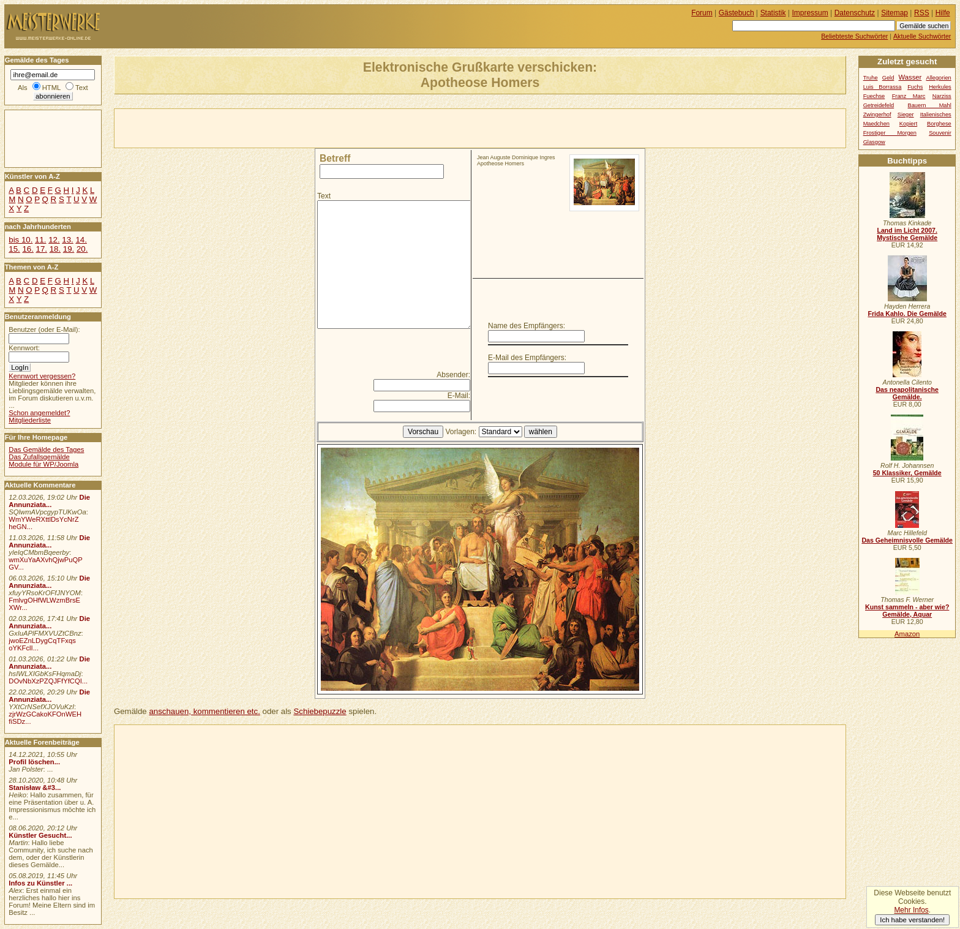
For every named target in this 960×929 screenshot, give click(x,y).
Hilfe (943, 13)
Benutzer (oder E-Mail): (44, 329)
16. (27, 249)
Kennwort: (24, 348)
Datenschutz (854, 13)
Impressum (810, 13)
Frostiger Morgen (890, 133)
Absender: (453, 374)
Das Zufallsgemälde (39, 457)
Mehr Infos (911, 910)
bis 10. (20, 239)
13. (67, 239)
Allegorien (938, 78)
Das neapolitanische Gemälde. (907, 393)
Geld (888, 78)
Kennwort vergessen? (42, 376)
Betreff (335, 158)
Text (324, 196)
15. (14, 249)
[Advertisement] (257, 127)
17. (41, 249)
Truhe (870, 78)
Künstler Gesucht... (40, 835)
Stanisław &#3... (35, 787)
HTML (51, 87)
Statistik (773, 13)
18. (55, 249)
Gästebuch (736, 13)
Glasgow (874, 142)
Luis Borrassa (882, 87)
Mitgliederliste (30, 420)
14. (80, 239)
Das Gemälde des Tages (46, 449)
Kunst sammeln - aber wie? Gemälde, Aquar (907, 610)
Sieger (906, 114)
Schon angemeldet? (39, 412)
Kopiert (908, 124)
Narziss (941, 96)
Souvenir (940, 133)
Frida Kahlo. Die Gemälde (907, 313)
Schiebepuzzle (319, 711)
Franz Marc (909, 96)
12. (53, 239)
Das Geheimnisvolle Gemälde (907, 540)
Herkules (940, 87)
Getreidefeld (878, 105)
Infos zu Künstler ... (40, 883)
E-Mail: (459, 395)
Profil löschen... (34, 761)
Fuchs (915, 87)
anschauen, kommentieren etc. (204, 711)
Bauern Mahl (929, 105)
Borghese (939, 124)
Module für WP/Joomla (43, 464)
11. (40, 239)
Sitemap (894, 13)
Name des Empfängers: (526, 326)
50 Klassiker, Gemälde (907, 472)
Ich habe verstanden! (912, 919)
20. (82, 249)
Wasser (910, 77)
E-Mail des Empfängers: (527, 357)
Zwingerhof (877, 114)
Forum (702, 13)
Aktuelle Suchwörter (922, 36)
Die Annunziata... (49, 501)
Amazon (907, 634)
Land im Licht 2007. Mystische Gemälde (907, 234)
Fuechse (874, 96)
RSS (921, 13)
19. (68, 249)
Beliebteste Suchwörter (854, 36)
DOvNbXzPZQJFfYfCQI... (48, 681)
